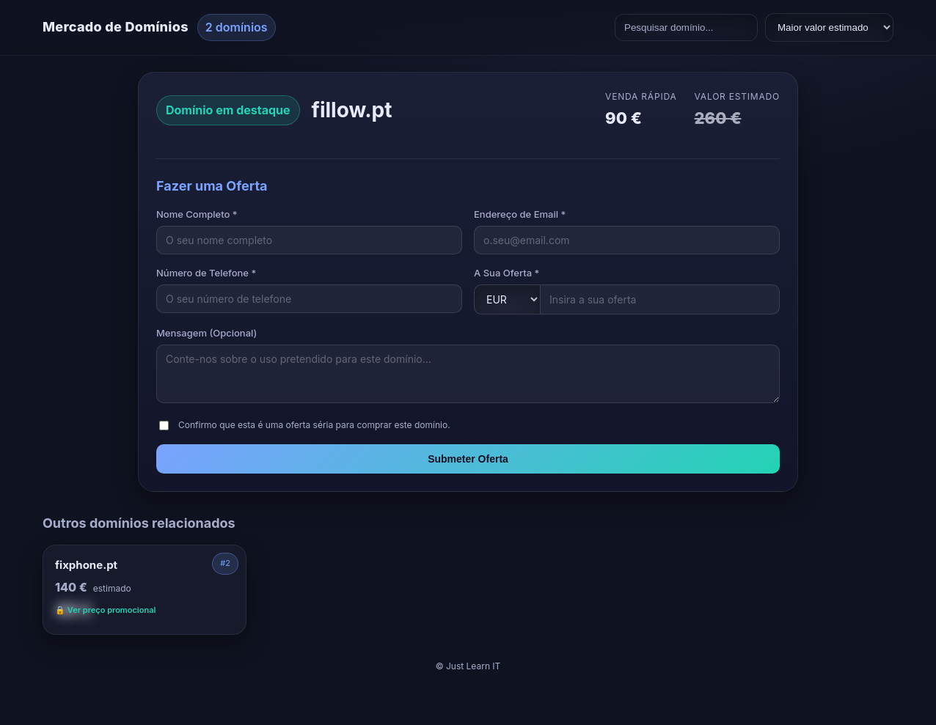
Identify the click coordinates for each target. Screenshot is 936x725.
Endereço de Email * (520, 214)
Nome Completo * (197, 214)
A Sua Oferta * (506, 273)
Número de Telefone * (206, 273)
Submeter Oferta (468, 459)
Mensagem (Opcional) (206, 333)
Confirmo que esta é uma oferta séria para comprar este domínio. (314, 424)
